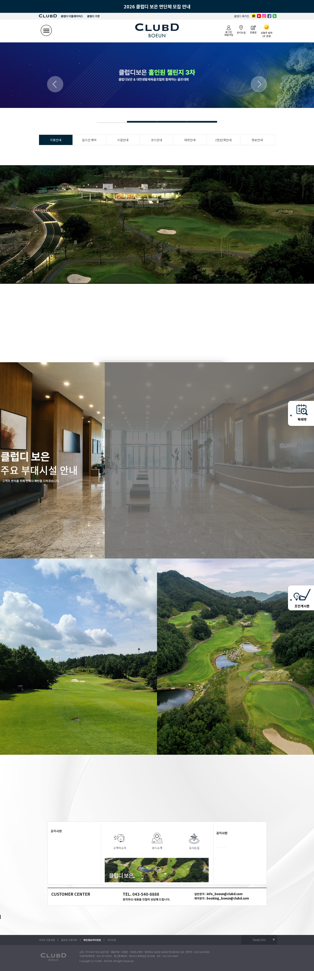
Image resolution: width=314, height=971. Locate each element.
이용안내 (55, 140)
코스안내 (156, 140)
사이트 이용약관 (47, 940)
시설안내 (122, 140)
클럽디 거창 (93, 16)
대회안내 (189, 140)
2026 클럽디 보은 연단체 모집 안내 (157, 6)
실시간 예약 (89, 140)
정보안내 (257, 140)
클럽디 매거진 (241, 16)
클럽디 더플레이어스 (72, 16)
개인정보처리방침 (92, 940)
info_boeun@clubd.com (225, 894)
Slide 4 (142, 122)
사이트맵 (111, 940)
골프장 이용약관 (69, 940)
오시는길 (194, 840)
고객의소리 (120, 840)
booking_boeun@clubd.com (228, 898)
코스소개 (157, 840)
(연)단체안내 (223, 140)
